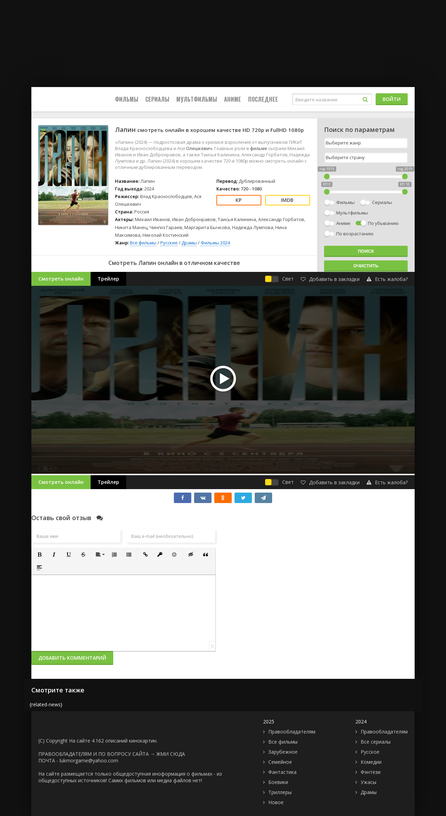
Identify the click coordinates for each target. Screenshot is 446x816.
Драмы (189, 243)
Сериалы (157, 99)
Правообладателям (291, 731)
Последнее (263, 99)
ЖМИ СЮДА (170, 754)
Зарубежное (283, 751)
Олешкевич (199, 148)
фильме (259, 148)
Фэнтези (370, 772)
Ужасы (368, 782)
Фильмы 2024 (215, 243)
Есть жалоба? (387, 279)
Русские (169, 243)
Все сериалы (376, 741)
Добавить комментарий (72, 657)
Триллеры (280, 792)
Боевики (278, 782)
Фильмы (126, 99)
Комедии (371, 762)
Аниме (232, 99)
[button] (39, 554)
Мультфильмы (196, 99)
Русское (370, 751)
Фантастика (282, 772)
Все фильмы (143, 243)
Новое (276, 802)
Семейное (280, 762)
